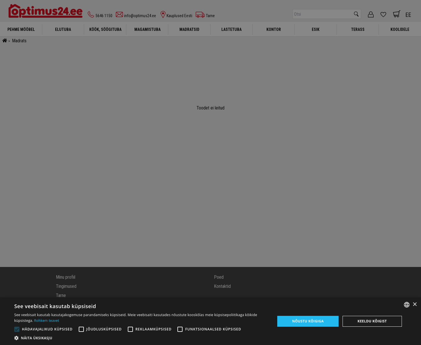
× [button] (414, 304)
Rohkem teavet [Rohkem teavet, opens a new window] (46, 320)
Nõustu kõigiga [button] (308, 321)
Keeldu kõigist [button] (372, 321)
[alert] (210, 172)
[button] (141, 338)
